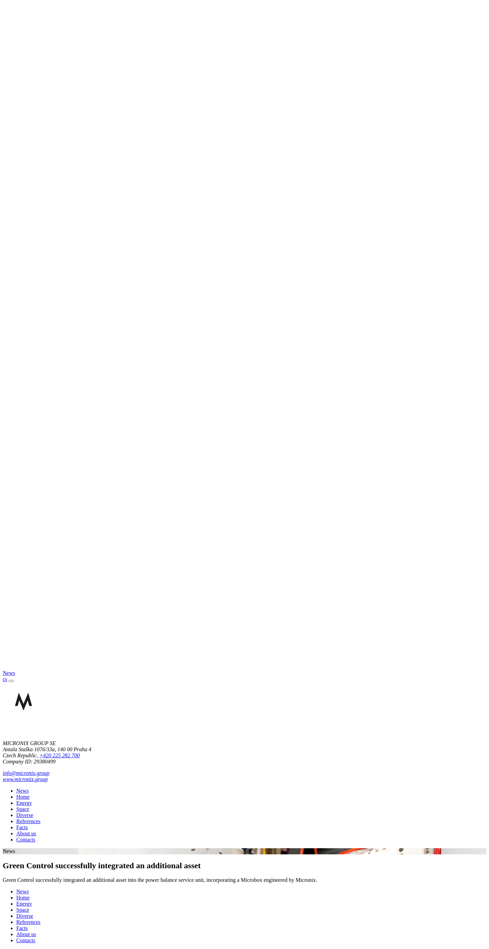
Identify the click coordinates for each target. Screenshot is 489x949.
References (28, 821)
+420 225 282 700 (59, 755)
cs (5, 679)
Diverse (24, 815)
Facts (22, 827)
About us (26, 833)
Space (22, 809)
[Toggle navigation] (11, 681)
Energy (24, 803)
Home (23, 797)
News (22, 791)
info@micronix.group (26, 773)
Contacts (25, 839)
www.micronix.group (25, 779)
